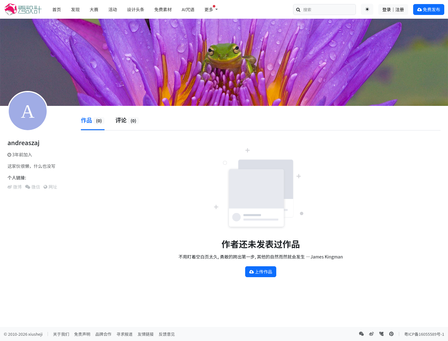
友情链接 (146, 334)
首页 (56, 9)
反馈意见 (167, 334)
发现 (75, 9)
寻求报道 (124, 334)
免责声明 (82, 334)
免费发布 (428, 9)
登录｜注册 (393, 9)
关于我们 (61, 334)
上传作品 (260, 271)
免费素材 (163, 9)
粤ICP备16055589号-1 (424, 334)
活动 (112, 9)
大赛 (94, 9)
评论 (127, 120)
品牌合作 (103, 334)
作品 (93, 120)
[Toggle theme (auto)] (367, 9)
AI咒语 (188, 9)
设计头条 (135, 9)
